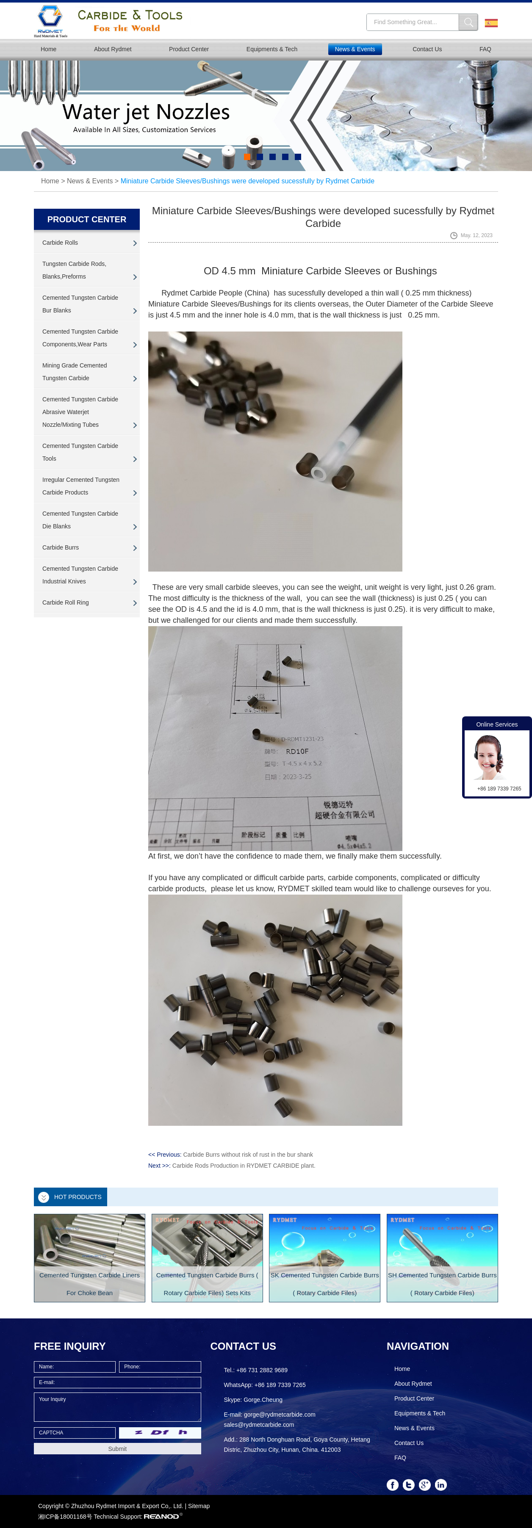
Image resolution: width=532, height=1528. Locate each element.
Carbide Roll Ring (65, 602)
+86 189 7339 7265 (280, 1385)
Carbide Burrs (60, 547)
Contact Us (427, 49)
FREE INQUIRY (70, 1346)
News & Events (355, 49)
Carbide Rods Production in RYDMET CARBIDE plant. (244, 1165)
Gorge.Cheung (263, 1399)
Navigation (418, 1346)
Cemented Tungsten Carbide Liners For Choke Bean (89, 1283)
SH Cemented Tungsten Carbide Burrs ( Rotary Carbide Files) (442, 1283)
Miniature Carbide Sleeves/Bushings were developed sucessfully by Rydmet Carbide (247, 181)
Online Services (497, 724)
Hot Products (78, 1197)
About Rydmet (113, 49)
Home (48, 49)
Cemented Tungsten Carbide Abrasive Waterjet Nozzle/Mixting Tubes (80, 412)
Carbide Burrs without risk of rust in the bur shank (248, 1154)
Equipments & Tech (272, 49)
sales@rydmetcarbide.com (259, 1424)
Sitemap (199, 1506)
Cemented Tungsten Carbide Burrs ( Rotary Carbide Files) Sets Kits (207, 1283)
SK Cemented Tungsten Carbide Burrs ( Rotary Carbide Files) (325, 1283)
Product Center (189, 49)
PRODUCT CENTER (87, 219)
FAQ (485, 49)
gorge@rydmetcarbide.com (280, 1414)
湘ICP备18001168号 (65, 1516)
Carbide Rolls (60, 242)
